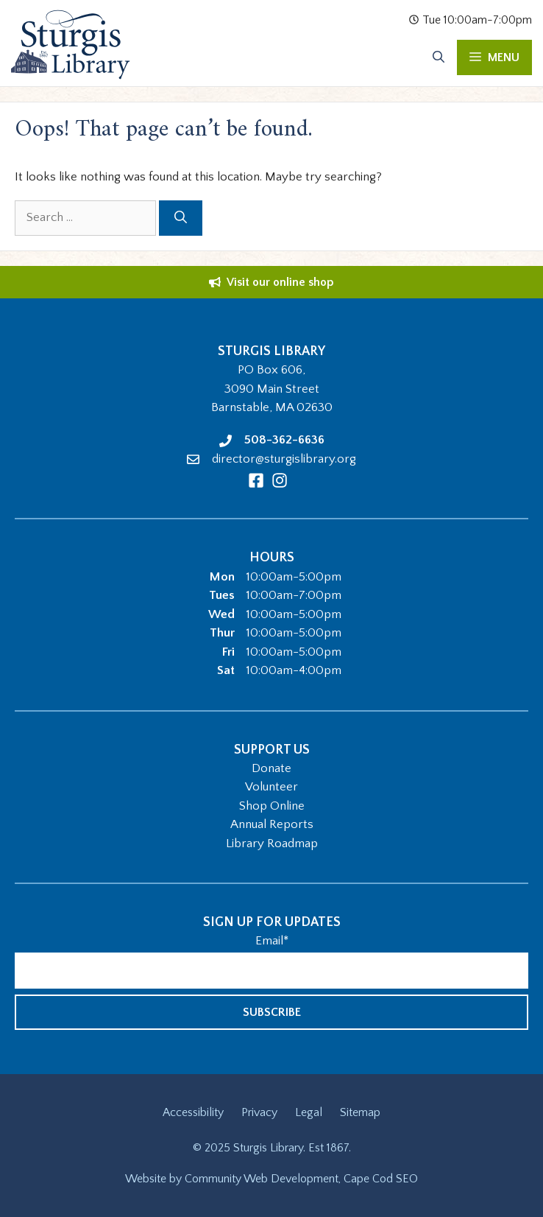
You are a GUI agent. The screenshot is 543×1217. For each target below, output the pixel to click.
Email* (271, 940)
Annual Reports (271, 824)
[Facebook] (256, 480)
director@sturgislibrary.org (284, 459)
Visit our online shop (280, 282)
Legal (308, 1112)
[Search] (180, 218)
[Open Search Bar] (438, 57)
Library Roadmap (272, 843)
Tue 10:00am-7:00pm (470, 20)
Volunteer (271, 786)
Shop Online (272, 806)
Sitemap (360, 1112)
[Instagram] (280, 480)
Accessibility (193, 1112)
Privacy (259, 1112)
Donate (271, 768)
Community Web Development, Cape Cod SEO (301, 1178)
